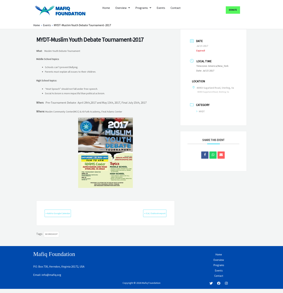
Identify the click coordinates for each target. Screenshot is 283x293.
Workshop (51, 234)
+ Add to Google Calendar (64, 213)
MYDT (200, 111)
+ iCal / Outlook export (148, 213)
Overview (122, 8)
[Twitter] (211, 287)
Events (161, 8)
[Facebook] (218, 287)
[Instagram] (226, 287)
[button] (123, 8)
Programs (143, 8)
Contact (176, 8)
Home (106, 8)
